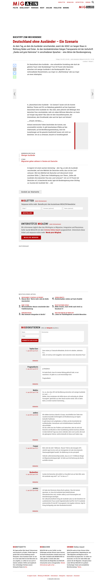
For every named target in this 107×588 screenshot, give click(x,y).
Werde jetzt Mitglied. (53, 232)
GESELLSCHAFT (25, 8)
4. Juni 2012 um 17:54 (32, 392)
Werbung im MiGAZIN (43, 576)
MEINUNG (66, 8)
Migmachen (70, 2)
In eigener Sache (31, 576)
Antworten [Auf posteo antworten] (35, 511)
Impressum (69, 576)
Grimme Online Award (52, 230)
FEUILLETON (57, 8)
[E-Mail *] (31, 208)
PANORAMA (34, 8)
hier (26, 567)
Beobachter (34, 472)
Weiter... (80, 567)
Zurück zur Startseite (30, 192)
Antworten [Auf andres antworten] (35, 440)
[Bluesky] (14, 73)
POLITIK (15, 8)
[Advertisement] (53, 22)
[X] (14, 69)
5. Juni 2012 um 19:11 (32, 448)
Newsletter (61, 2)
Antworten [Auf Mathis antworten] (35, 406)
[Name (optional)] (73, 208)
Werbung (88, 2)
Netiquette (49, 328)
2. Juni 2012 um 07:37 (32, 369)
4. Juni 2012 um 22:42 (32, 415)
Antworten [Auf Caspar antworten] (35, 466)
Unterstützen (79, 2)
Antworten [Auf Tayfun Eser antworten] (35, 360)
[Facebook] (14, 65)
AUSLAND (49, 8)
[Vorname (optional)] (52, 208)
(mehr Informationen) (41, 201)
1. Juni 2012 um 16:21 (32, 351)
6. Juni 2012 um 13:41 (32, 474)
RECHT (42, 8)
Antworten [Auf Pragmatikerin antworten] (35, 384)
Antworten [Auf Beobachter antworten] (35, 482)
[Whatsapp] (14, 77)
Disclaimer (77, 576)
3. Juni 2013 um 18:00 (32, 490)
